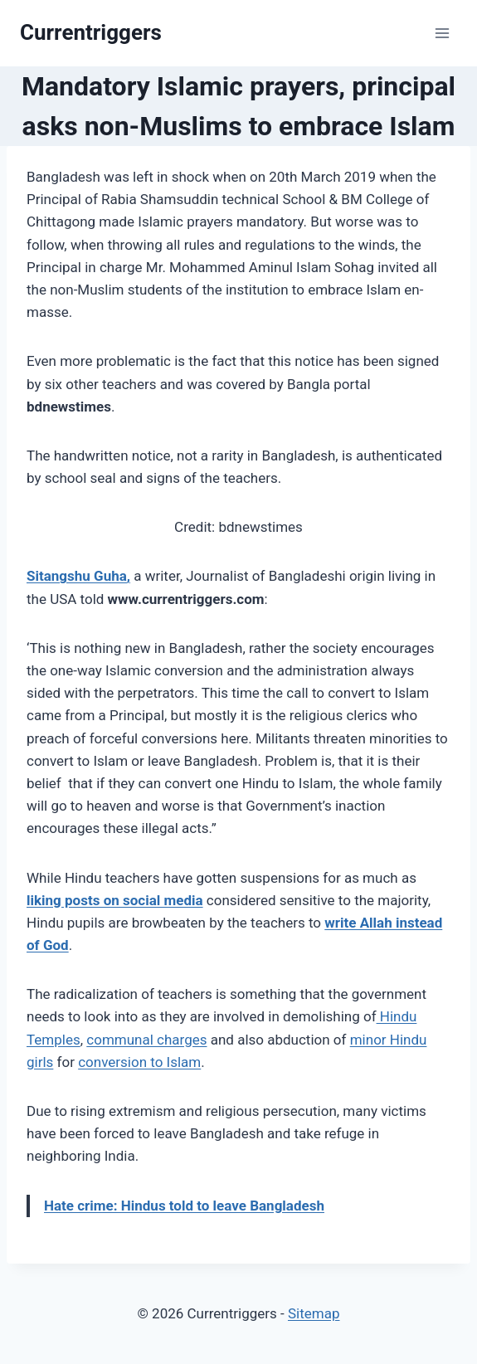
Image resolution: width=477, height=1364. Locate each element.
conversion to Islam (139, 1062)
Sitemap (314, 1313)
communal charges (146, 1039)
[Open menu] (441, 33)
